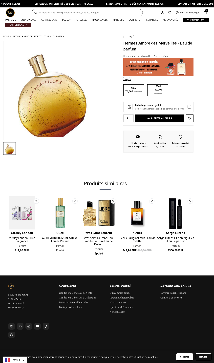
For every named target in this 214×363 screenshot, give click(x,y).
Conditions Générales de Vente (75, 293)
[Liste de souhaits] (169, 12)
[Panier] (205, 12)
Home (6, 36)
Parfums (10, 19)
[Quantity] (128, 118)
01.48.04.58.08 (16, 303)
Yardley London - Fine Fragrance (22, 239)
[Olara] (10, 13)
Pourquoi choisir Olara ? (123, 297)
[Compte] (162, 12)
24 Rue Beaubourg (18, 294)
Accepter (184, 357)
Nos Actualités (117, 312)
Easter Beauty (18, 24)
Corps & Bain (49, 19)
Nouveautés (170, 19)
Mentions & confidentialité (73, 302)
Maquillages (99, 19)
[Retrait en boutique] (187, 13)
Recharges (151, 19)
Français (12, 360)
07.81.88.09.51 (16, 307)
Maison (66, 19)
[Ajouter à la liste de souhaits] (189, 118)
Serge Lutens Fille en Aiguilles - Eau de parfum (175, 239)
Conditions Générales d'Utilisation (77, 297)
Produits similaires (105, 183)
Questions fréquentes (121, 307)
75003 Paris (14, 299)
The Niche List (195, 20)
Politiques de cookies (70, 307)
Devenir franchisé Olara (173, 293)
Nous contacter (118, 302)
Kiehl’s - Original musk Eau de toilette (137, 239)
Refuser (203, 357)
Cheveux (81, 19)
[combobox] (15, 360)
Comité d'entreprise (171, 297)
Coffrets (134, 19)
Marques (118, 19)
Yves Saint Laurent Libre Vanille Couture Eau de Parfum (99, 241)
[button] (9, 148)
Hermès (130, 37)
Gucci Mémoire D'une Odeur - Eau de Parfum (60, 239)
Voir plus (127, 79)
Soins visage (28, 19)
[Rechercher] (87, 12)
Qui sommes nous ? (120, 293)
